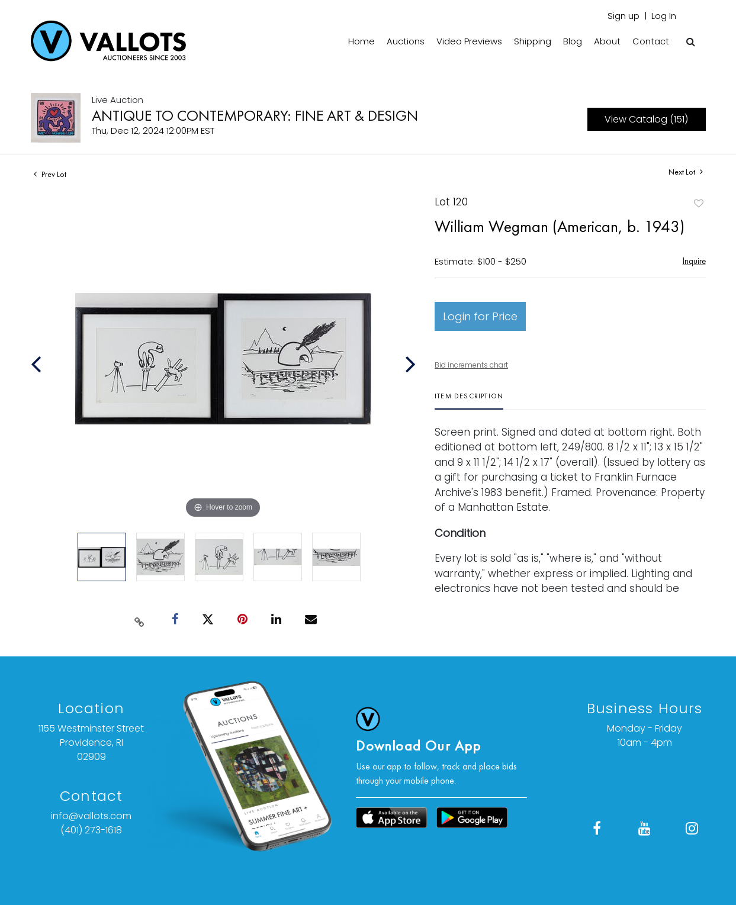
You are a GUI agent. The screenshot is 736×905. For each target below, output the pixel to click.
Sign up (623, 15)
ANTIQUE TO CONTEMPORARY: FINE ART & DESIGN (255, 115)
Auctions (406, 41)
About (607, 41)
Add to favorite (699, 203)
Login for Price (480, 316)
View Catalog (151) (646, 119)
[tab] (469, 400)
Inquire (694, 260)
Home (361, 41)
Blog (572, 41)
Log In (663, 15)
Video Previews (469, 41)
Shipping (532, 41)
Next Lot (685, 172)
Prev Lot (50, 174)
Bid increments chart (471, 365)
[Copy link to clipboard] (139, 620)
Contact (650, 41)
